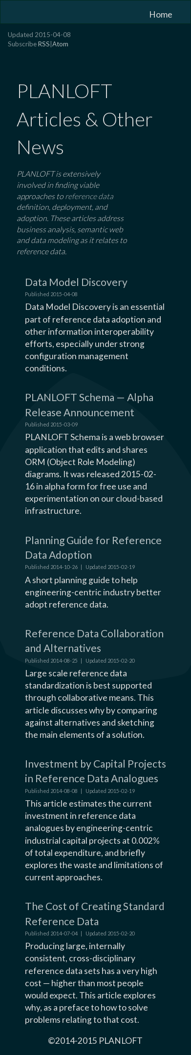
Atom (60, 44)
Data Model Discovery (76, 282)
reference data (89, 196)
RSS (44, 44)
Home (160, 14)
